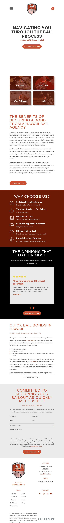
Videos (23, 500)
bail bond (33, 362)
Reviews (23, 497)
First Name (13, 416)
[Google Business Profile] (44, 494)
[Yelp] (47, 494)
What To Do (14, 506)
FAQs (23, 494)
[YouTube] (51, 494)
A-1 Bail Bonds (30, 340)
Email (33, 421)
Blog (23, 503)
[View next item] (34, 308)
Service (13, 500)
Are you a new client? (15, 425)
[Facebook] (40, 494)
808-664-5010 (18, 485)
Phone (11, 421)
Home (14, 494)
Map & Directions (45, 474)
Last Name (35, 416)
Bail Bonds (13, 503)
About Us (14, 497)
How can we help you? (16, 429)
